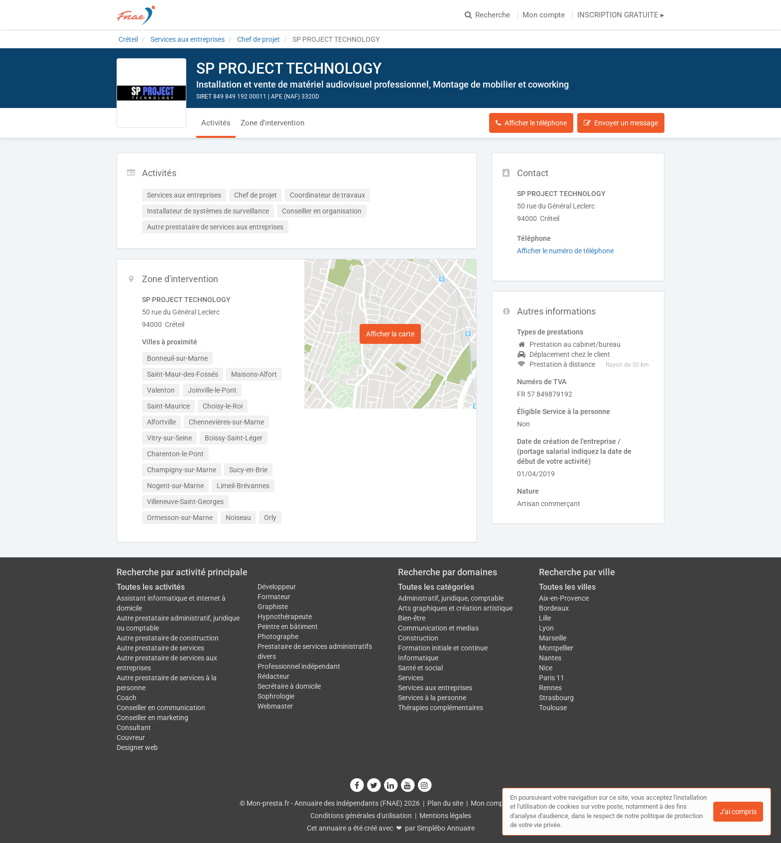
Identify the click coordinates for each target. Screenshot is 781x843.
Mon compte (543, 14)
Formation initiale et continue (443, 648)
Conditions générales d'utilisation (361, 816)
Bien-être (411, 618)
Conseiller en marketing (152, 718)
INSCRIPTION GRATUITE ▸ (620, 14)
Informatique (418, 658)
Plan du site (445, 803)
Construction (418, 638)
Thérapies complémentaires (440, 708)
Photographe (278, 636)
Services (410, 678)
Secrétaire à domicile (289, 686)
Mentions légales (445, 816)
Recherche (487, 14)
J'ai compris (738, 812)
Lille (545, 618)
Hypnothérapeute (285, 617)
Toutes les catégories (436, 587)
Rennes (550, 688)
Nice (545, 668)
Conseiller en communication (161, 708)
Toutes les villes (567, 587)
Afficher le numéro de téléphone (565, 251)
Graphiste (273, 607)
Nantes (550, 658)
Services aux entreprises (435, 688)
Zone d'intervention (272, 122)
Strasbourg (556, 698)
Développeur (277, 587)
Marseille (552, 638)
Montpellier (556, 648)
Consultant (134, 728)
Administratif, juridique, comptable (451, 598)
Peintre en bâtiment (288, 627)
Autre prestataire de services (160, 648)
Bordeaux (554, 608)
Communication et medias (438, 628)
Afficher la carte (390, 334)
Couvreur (131, 737)
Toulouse (553, 708)
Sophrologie (276, 696)
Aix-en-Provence (564, 598)
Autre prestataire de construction (168, 638)
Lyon (546, 628)
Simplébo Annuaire (446, 828)
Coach (126, 698)
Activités (216, 122)
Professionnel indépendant (299, 666)
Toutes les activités (151, 587)
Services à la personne (432, 698)
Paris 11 (551, 678)
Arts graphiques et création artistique (455, 608)
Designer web (137, 747)
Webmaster (275, 706)
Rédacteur (273, 676)
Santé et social (420, 668)
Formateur (274, 597)
